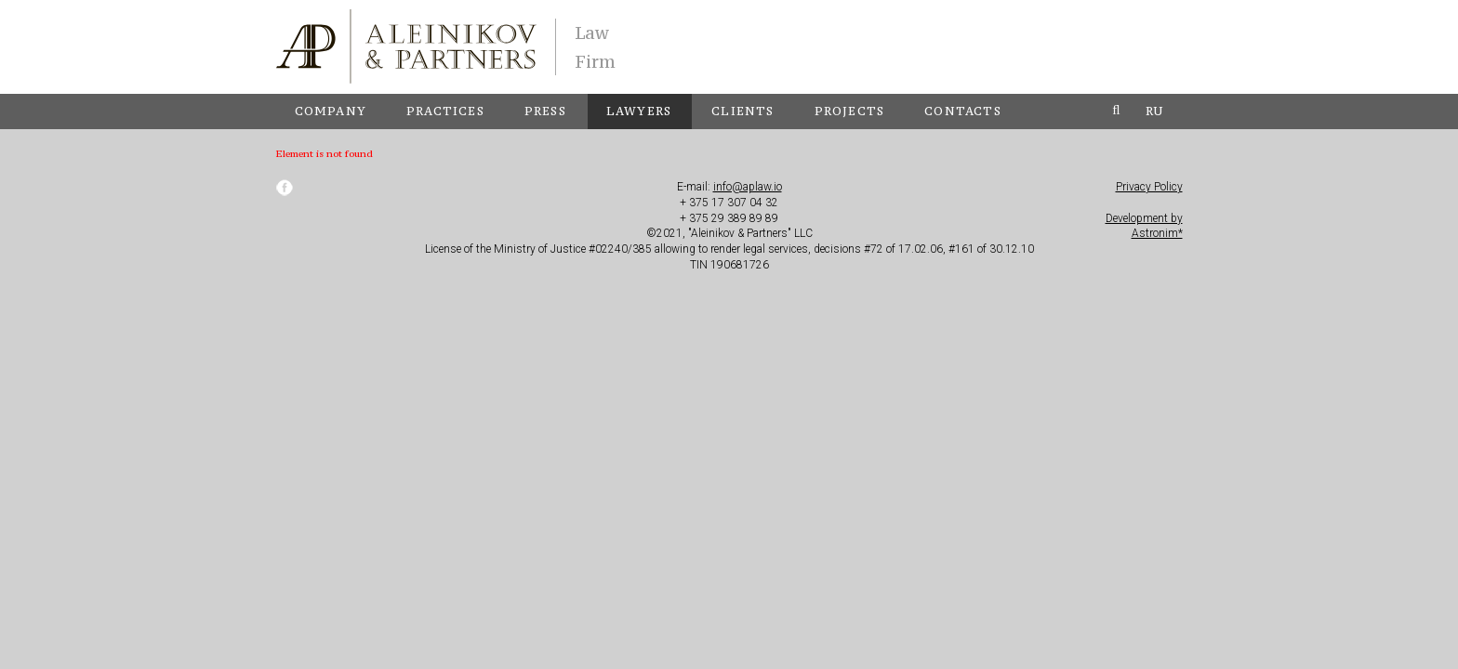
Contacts (962, 111)
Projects (850, 111)
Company (330, 111)
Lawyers (638, 111)
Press (545, 111)
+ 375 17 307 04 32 (729, 202)
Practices (445, 111)
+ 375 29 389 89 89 (729, 218)
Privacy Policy (1149, 186)
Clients (742, 111)
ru (1154, 111)
